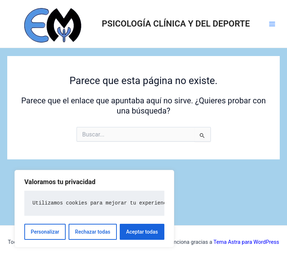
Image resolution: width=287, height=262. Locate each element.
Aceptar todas (142, 232)
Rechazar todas (92, 232)
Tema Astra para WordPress (246, 242)
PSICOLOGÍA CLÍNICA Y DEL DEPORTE (176, 24)
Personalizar (45, 232)
